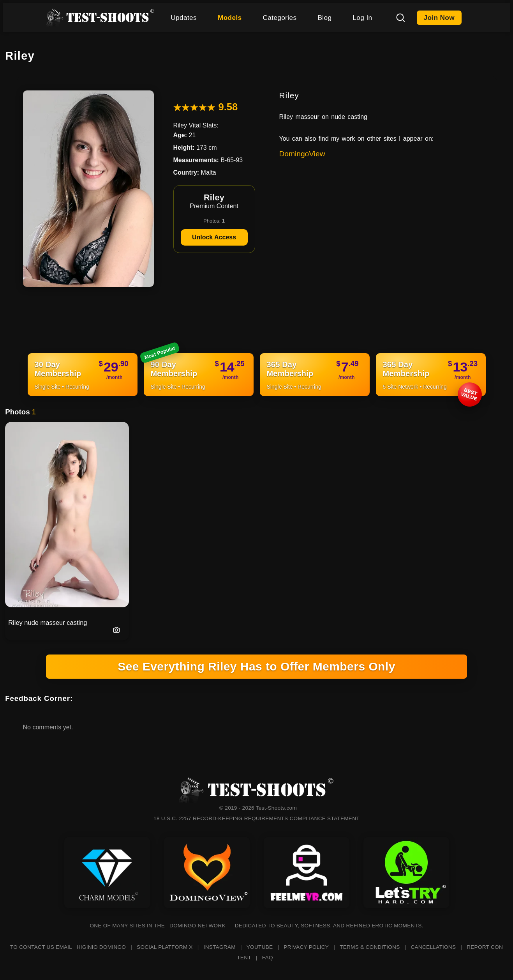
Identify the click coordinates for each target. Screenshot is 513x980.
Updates (184, 17)
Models (230, 17)
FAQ (267, 958)
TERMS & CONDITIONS (370, 947)
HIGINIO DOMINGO (101, 947)
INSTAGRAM (220, 947)
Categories (280, 17)
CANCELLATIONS (433, 947)
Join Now (439, 17)
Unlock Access (214, 237)
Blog (324, 17)
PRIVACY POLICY (306, 947)
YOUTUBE (260, 947)
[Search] (400, 18)
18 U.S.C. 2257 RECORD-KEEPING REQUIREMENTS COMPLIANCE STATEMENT (256, 818)
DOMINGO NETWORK (197, 926)
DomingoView (302, 154)
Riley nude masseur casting (47, 622)
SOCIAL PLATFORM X (165, 947)
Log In (362, 17)
